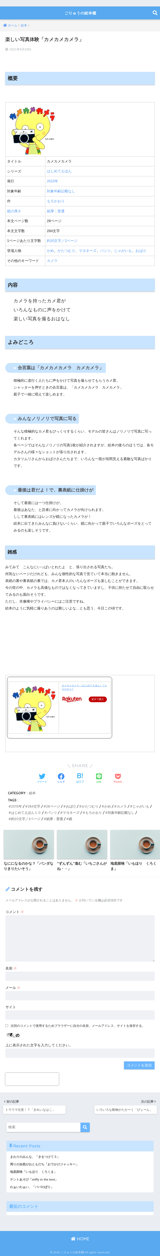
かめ (50, 250)
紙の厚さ (14, 211)
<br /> (17, 641)
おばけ (140, 250)
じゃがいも (123, 250)
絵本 (32, 792)
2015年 (52, 181)
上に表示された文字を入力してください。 (39, 1045)
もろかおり (56, 201)
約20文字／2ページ (62, 240)
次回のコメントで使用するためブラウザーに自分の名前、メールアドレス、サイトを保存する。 (78, 1025)
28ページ (53, 805)
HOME (80, 1238)
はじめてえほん (59, 171)
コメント (14, 911)
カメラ (52, 260)
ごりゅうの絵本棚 (80, 13)
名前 (11, 968)
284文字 (34, 805)
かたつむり (66, 250)
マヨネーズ (87, 250)
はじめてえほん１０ (26, 812)
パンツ (105, 250)
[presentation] (32, 1078)
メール (13, 987)
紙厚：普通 (56, 211)
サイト (10, 1006)
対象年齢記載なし (61, 191)
